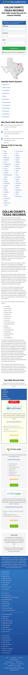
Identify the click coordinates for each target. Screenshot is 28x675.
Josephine (6, 192)
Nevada (17, 166)
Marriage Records (7, 102)
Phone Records (6, 627)
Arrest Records (6, 84)
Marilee (17, 155)
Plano (17, 174)
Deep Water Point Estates (8, 176)
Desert (5, 179)
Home (7, 657)
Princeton (18, 177)
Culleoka (6, 172)
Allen (5, 151)
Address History (6, 114)
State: (3, 40)
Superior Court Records (8, 648)
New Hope (18, 168)
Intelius (20, 657)
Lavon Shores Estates (7, 204)
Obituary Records (6, 625)
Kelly (5, 194)
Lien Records (5, 618)
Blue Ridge (6, 159)
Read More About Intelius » (14, 459)
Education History (6, 604)
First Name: (5, 26)
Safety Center (19, 662)
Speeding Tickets (6, 87)
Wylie (17, 194)
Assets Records (6, 576)
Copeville (6, 170)
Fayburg (6, 185)
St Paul (17, 181)
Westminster (19, 189)
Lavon (5, 196)
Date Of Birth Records (7, 599)
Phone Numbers (6, 108)
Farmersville (7, 183)
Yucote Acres (19, 196)
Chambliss (6, 166)
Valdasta (18, 185)
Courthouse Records (7, 595)
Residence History (6, 637)
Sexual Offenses (6, 90)
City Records (5, 584)
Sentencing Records (7, 640)
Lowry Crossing (19, 151)
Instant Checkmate (14, 659)
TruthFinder (13, 657)
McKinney (18, 157)
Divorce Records (6, 105)
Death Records (6, 116)
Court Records (6, 593)
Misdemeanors (6, 93)
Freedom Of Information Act (9, 610)
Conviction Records (7, 587)
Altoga (5, 153)
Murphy (17, 164)
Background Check (7, 578)
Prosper (17, 179)
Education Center (10, 662)
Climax (5, 168)
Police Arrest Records (7, 629)
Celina (5, 162)
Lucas (17, 153)
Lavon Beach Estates (7, 199)
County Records (6, 589)
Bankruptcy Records (7, 580)
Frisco (5, 187)
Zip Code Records (6, 653)
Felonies (4, 96)
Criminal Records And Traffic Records (11, 597)
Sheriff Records (6, 642)
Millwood (18, 162)
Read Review (14, 441)
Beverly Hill (6, 157)
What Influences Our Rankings (14, 665)
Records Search (6, 635)
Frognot (6, 189)
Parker (17, 170)
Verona (17, 187)
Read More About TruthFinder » (14, 421)
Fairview (6, 181)
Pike (17, 172)
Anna (5, 155)
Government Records (7, 614)
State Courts (12, 663)
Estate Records (6, 606)
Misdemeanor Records (7, 623)
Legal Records (6, 111)
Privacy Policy (21, 663)
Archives (6, 663)
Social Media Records (7, 644)
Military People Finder (7, 620)
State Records (6, 646)
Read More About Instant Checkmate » (14, 507)
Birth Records (6, 99)
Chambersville (7, 164)
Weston (17, 192)
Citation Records (6, 582)
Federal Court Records (7, 608)
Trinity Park (18, 183)
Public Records (6, 631)
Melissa (17, 159)
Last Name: (5, 33)
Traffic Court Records (7, 650)
